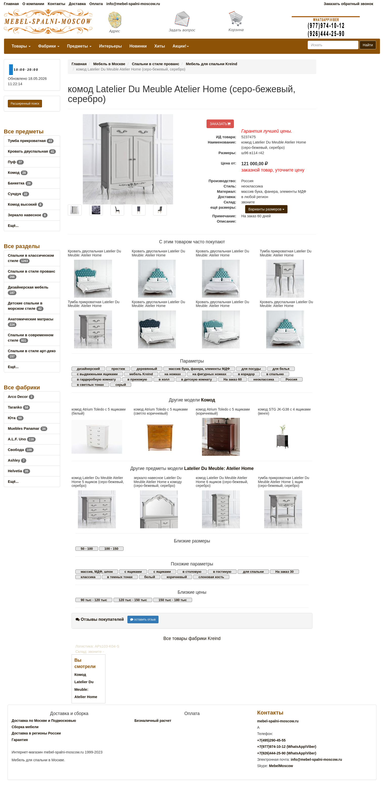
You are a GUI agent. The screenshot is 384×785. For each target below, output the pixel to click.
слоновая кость (211, 577)
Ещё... (13, 226)
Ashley (17, 460)
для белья (281, 369)
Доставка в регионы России (36, 733)
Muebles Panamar (27, 428)
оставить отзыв (143, 619)
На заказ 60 (232, 379)
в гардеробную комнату (96, 379)
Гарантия (20, 740)
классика (88, 577)
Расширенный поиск (25, 103)
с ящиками (133, 572)
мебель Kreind (141, 374)
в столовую (192, 572)
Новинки (138, 46)
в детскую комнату (196, 379)
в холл (164, 379)
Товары (21, 46)
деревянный (147, 369)
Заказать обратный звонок (348, 4)
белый (149, 577)
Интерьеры (110, 46)
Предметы (79, 46)
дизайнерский (88, 369)
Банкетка (20, 183)
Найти (368, 45)
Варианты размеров (266, 209)
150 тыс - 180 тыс (173, 600)
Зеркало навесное (28, 215)
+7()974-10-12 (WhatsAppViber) (286, 747)
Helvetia (19, 471)
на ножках (173, 374)
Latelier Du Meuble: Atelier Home (219, 468)
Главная (11, 4)
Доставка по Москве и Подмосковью (44, 721)
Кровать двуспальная (32, 151)
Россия (291, 379)
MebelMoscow (281, 766)
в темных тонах (120, 577)
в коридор (246, 374)
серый (121, 385)
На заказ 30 (284, 572)
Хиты (159, 46)
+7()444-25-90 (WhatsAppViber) (286, 753)
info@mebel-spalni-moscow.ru (133, 4)
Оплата (96, 4)
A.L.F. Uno (22, 439)
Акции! (180, 46)
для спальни (253, 572)
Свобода (21, 450)
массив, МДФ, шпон (97, 572)
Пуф (16, 162)
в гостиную (222, 572)
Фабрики (48, 46)
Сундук (18, 194)
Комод (18, 173)
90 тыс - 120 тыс (94, 600)
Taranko (19, 407)
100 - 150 (111, 549)
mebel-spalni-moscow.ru (278, 721)
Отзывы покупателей (100, 619)
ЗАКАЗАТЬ (220, 124)
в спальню (275, 374)
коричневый (177, 577)
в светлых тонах (90, 385)
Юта (16, 418)
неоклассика (263, 379)
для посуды (251, 369)
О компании (33, 4)
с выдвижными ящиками (97, 374)
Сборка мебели (25, 727)
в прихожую (137, 379)
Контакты (56, 4)
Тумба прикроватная (31, 141)
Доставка (77, 4)
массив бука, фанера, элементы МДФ (199, 369)
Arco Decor (21, 397)
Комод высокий (25, 204)
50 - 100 (87, 549)
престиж (118, 369)
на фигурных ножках (209, 374)
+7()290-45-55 (271, 740)
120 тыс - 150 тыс (133, 600)
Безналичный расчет (152, 721)
